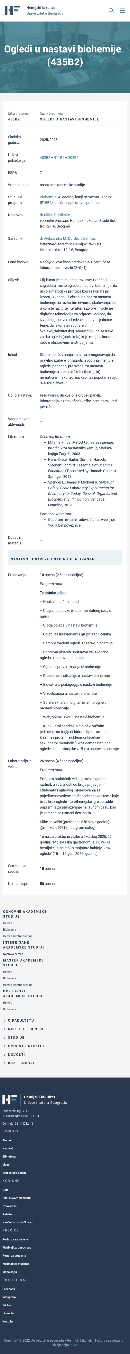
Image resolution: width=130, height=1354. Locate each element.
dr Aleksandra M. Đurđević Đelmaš (68, 238)
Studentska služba (14, 1172)
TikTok (6, 1305)
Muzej (6, 1164)
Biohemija (9, 929)
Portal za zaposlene (15, 1239)
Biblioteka (9, 1156)
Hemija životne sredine (17, 936)
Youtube (7, 1321)
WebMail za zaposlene (16, 1247)
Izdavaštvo (9, 1206)
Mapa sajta (9, 1272)
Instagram (9, 1297)
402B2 (45, 157)
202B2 (73, 157)
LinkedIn (8, 1313)
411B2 (59, 157)
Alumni (7, 1140)
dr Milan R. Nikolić (55, 215)
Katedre (7, 1214)
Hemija (7, 923)
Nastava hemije (13, 954)
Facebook (8, 1289)
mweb (74, 1345)
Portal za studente (14, 1255)
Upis (5, 1189)
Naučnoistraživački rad (17, 1222)
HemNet (7, 1148)
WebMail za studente (15, 1263)
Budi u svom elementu (16, 1198)
